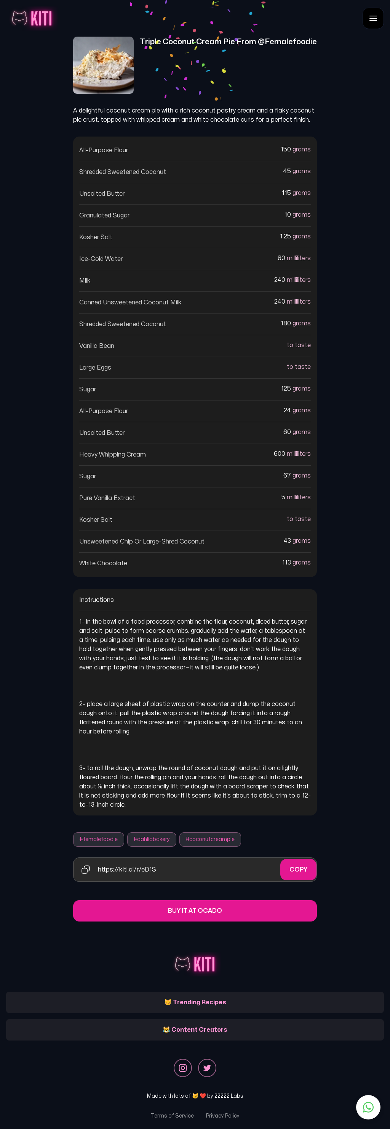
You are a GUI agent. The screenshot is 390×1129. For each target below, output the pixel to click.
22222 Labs (228, 1096)
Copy (298, 870)
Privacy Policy (223, 1115)
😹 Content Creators (195, 1030)
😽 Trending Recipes (195, 1002)
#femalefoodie (99, 839)
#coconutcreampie (210, 839)
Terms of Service (172, 1115)
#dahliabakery (152, 839)
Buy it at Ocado (195, 911)
